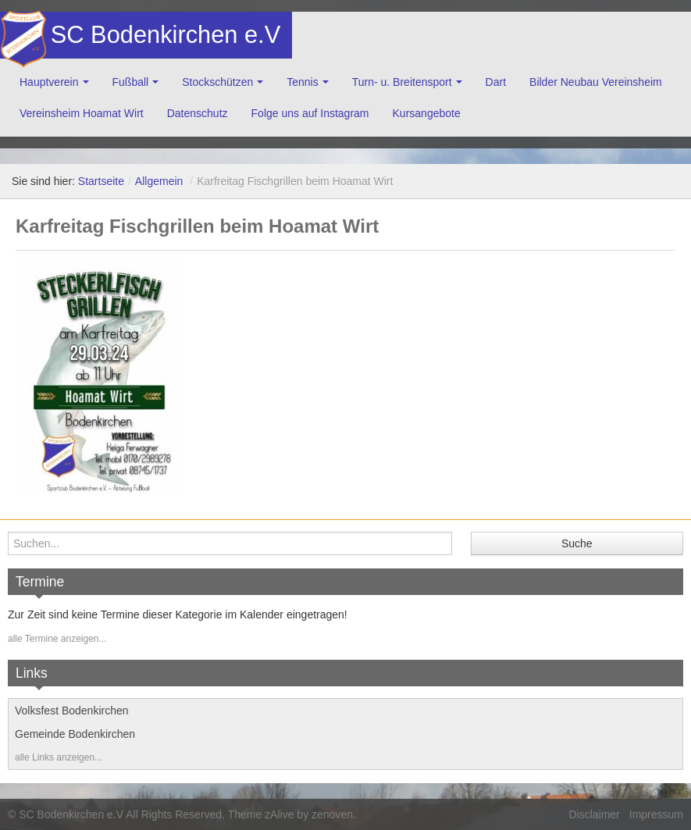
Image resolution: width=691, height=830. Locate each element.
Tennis (302, 82)
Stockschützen (217, 82)
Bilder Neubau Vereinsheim (595, 82)
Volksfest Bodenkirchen (72, 710)
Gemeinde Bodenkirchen (75, 734)
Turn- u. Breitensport (402, 82)
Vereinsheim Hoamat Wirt (82, 113)
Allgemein (159, 181)
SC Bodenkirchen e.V (164, 34)
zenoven (332, 814)
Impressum (656, 814)
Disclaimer (593, 814)
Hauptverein (49, 82)
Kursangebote (427, 113)
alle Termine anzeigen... (57, 638)
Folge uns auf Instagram (310, 113)
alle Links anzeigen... (58, 757)
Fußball (130, 82)
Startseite (101, 181)
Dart (496, 82)
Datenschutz (197, 113)
